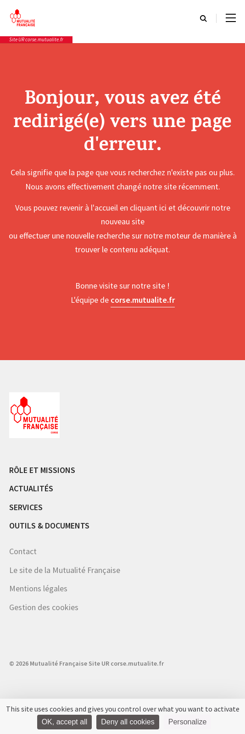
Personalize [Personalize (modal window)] (187, 722)
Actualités (31, 488)
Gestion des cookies (43, 607)
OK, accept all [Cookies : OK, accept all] (65, 722)
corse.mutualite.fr (143, 300)
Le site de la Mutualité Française (64, 570)
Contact (23, 551)
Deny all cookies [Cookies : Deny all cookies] (128, 722)
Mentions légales (38, 588)
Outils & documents (49, 525)
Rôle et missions (42, 470)
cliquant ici (148, 207)
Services (26, 507)
